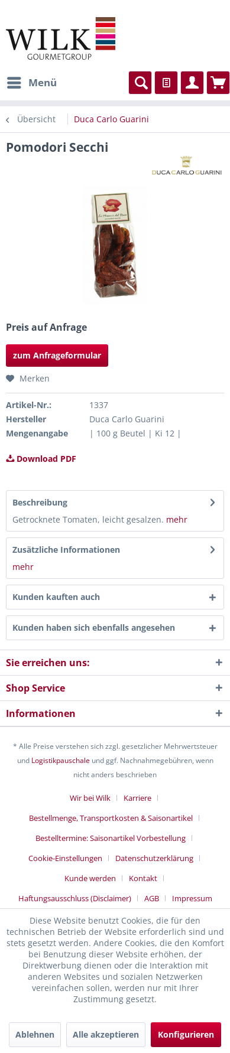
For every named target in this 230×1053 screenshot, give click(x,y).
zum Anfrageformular (57, 355)
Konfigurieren (186, 1034)
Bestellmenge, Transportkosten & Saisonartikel (111, 818)
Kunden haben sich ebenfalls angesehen (93, 627)
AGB (151, 898)
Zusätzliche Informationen (66, 549)
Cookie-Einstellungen (65, 858)
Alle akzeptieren (106, 1034)
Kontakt (143, 878)
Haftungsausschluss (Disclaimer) (74, 898)
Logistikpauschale (60, 760)
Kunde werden (90, 878)
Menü (32, 81)
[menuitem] (31, 82)
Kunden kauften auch (56, 596)
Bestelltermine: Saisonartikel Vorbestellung (110, 838)
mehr (175, 519)
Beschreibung (39, 502)
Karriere (137, 798)
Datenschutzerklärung (154, 858)
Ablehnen (34, 1034)
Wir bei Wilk (90, 798)
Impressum (192, 898)
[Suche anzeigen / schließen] (140, 82)
